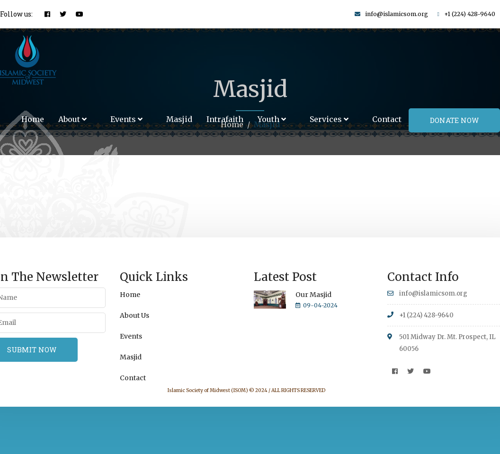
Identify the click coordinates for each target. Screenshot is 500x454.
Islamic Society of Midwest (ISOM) (208, 390)
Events (126, 119)
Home (32, 119)
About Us (134, 315)
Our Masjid (313, 294)
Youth (272, 119)
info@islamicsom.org (396, 13)
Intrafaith (224, 119)
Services (329, 119)
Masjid (179, 119)
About (72, 119)
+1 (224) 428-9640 (469, 13)
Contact (387, 119)
